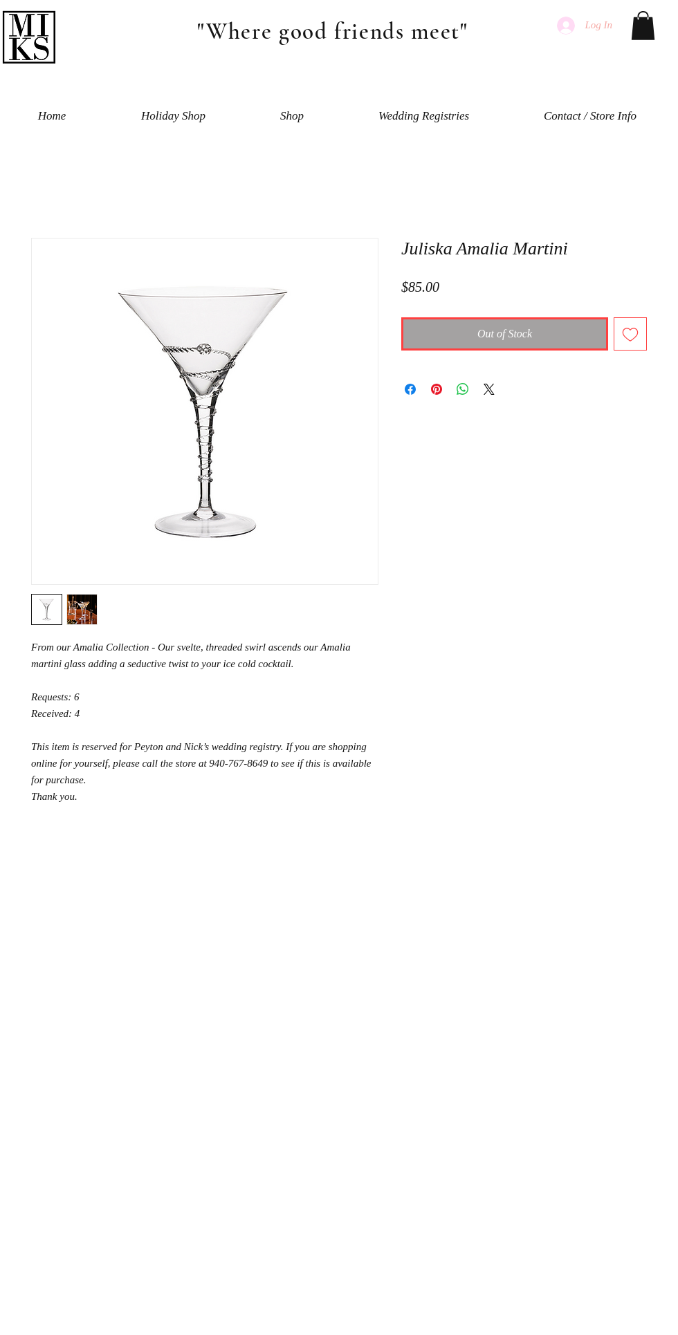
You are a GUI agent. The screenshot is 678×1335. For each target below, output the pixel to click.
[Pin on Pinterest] (436, 389)
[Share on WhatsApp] (463, 389)
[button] (643, 25)
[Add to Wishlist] (630, 334)
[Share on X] (489, 389)
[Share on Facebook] (410, 389)
